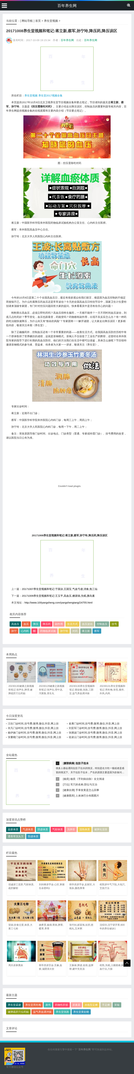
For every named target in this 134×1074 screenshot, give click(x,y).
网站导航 (27, 20)
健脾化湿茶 (100, 829)
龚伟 (48, 1004)
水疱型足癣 (91, 1004)
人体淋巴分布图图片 (87, 795)
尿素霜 (76, 1004)
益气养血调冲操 (42, 1011)
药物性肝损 (61, 1004)
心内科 (25, 630)
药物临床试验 (48, 630)
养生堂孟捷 (14, 1004)
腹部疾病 (69, 763)
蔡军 (96, 630)
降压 (35, 623)
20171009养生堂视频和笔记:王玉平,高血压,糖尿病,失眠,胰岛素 (58, 595)
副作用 (59, 623)
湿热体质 (84, 829)
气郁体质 (57, 829)
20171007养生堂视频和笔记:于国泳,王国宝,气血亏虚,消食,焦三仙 (59, 588)
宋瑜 (117, 1004)
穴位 (66, 784)
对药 (75, 630)
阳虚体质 (33, 836)
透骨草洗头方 (16, 836)
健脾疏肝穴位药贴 (18, 1011)
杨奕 (66, 778)
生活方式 (72, 623)
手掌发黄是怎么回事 (87, 790)
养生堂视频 (51, 20)
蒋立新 (86, 630)
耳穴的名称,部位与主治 (83, 784)
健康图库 (69, 795)
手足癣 (106, 1004)
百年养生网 (67, 5)
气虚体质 (28, 829)
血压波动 (87, 623)
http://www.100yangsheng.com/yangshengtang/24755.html (58, 602)
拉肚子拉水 (82, 763)
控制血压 (102, 623)
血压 (26, 623)
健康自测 (69, 790)
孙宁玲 (64, 630)
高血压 (15, 623)
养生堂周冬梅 (33, 1004)
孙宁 (14, 630)
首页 (38, 20)
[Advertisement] (67, 68)
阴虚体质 (43, 829)
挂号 (114, 623)
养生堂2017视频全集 (50, 95)
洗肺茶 (71, 829)
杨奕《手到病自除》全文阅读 (87, 778)
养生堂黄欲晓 (81, 1011)
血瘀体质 (13, 829)
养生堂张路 (62, 1011)
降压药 (47, 623)
